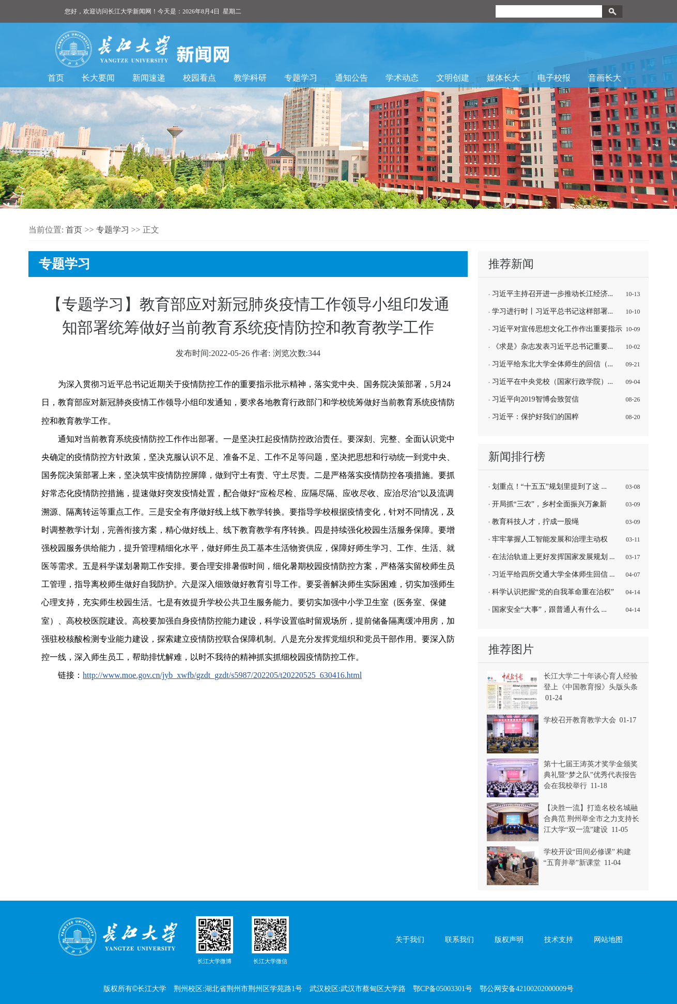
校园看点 (199, 77)
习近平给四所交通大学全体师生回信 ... (553, 574)
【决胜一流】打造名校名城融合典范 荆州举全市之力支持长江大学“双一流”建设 (592, 818)
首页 (56, 77)
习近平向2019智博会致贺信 (535, 399)
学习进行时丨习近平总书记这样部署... (552, 311)
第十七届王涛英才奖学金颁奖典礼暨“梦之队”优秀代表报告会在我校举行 (591, 775)
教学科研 (250, 77)
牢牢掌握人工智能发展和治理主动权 (550, 539)
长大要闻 (98, 77)
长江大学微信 (270, 940)
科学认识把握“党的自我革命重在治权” (553, 592)
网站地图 (608, 940)
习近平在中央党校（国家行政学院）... (552, 381)
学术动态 (402, 77)
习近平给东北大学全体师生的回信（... (552, 364)
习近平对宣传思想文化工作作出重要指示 (557, 329)
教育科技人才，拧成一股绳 (535, 522)
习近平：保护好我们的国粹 (535, 417)
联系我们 (459, 940)
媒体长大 (503, 77)
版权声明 (509, 940)
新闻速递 (148, 77)
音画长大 (604, 77)
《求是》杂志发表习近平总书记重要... (552, 346)
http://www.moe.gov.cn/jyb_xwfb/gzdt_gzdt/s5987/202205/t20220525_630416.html (222, 675)
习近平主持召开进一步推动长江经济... (552, 294)
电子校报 (554, 77)
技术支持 (558, 940)
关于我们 (409, 940)
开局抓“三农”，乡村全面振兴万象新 (549, 504)
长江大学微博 (214, 940)
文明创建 (452, 77)
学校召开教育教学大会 (580, 720)
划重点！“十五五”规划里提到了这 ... (549, 486)
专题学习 (300, 77)
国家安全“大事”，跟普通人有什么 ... (549, 609)
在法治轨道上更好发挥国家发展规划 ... (553, 557)
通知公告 (351, 77)
